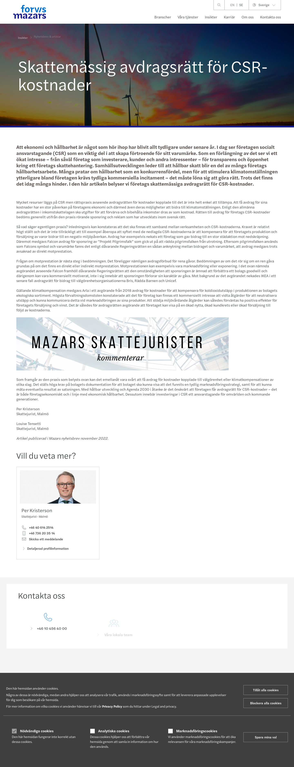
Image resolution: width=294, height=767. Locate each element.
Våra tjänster (188, 16)
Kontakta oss (270, 16)
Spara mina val (266, 737)
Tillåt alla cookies (265, 690)
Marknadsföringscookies (196, 731)
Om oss (248, 16)
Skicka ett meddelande (42, 540)
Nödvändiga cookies (36, 731)
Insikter (211, 16)
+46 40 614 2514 (37, 528)
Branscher (162, 16)
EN (232, 4)
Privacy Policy (112, 706)
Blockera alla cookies (265, 703)
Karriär (229, 16)
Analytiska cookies (113, 731)
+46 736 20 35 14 (38, 534)
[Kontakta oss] (48, 629)
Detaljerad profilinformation (45, 549)
